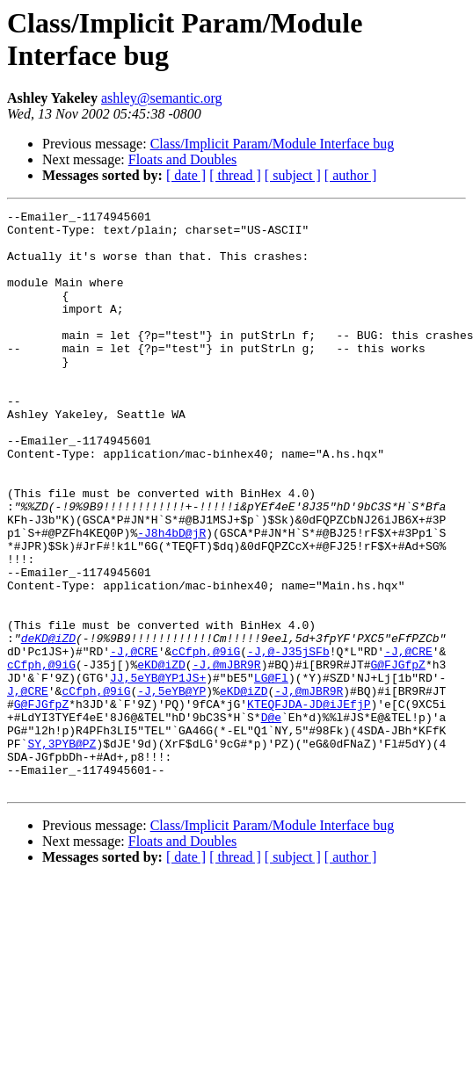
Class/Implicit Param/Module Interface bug (272, 143)
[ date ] (186, 175)
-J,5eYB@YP (171, 788)
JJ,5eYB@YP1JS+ (158, 772)
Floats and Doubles (182, 159)
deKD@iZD (48, 725)
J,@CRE (27, 788)
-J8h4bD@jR (171, 598)
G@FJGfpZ (397, 756)
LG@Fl (271, 772)
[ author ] (350, 175)
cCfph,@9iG (205, 740)
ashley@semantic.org (161, 97)
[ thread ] (235, 175)
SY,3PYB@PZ (61, 851)
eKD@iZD (161, 756)
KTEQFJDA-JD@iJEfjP (308, 804)
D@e (271, 819)
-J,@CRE (134, 740)
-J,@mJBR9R (227, 756)
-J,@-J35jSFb (288, 740)
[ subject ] (293, 175)
